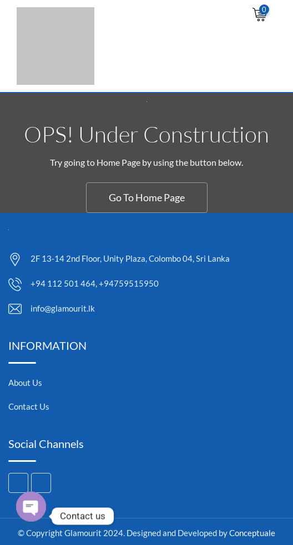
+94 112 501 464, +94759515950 (95, 283)
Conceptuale (252, 533)
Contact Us (28, 406)
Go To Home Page (147, 197)
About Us (25, 383)
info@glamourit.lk (63, 308)
